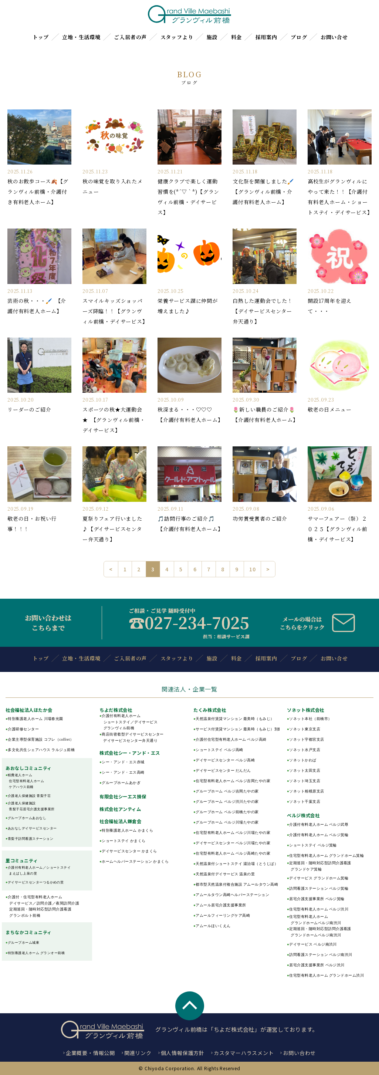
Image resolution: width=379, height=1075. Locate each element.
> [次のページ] (268, 569)
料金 (236, 37)
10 (252, 569)
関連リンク (138, 1053)
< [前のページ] (111, 569)
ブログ (299, 37)
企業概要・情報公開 (90, 1053)
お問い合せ (334, 37)
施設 (212, 37)
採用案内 (266, 37)
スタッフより (176, 37)
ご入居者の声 (130, 37)
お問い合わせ (299, 1053)
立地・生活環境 (81, 37)
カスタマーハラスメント (244, 1053)
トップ (41, 37)
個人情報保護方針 (182, 1053)
